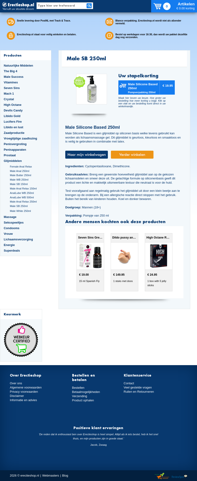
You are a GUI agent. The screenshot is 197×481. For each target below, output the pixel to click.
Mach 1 (9, 93)
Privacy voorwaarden (24, 391)
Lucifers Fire (13, 121)
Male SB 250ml (19, 206)
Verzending (79, 396)
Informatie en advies (23, 400)
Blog (65, 475)
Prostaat (10, 155)
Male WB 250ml (19, 179)
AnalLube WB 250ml (22, 193)
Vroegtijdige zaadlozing (20, 138)
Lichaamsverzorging (18, 239)
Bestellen (78, 387)
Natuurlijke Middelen (18, 65)
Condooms (11, 228)
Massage (10, 217)
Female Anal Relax (21, 166)
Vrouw (8, 233)
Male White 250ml (20, 211)
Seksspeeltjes (14, 222)
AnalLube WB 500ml (22, 197)
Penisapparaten (15, 149)
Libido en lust (13, 127)
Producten (13, 55)
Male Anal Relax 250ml (23, 201)
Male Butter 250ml (20, 175)
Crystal (9, 99)
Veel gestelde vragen (138, 387)
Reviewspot (179, 476)
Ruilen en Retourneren (139, 391)
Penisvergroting (15, 144)
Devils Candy (13, 110)
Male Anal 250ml (19, 171)
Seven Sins (12, 88)
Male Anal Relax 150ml (23, 188)
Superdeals (12, 250)
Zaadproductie (14, 133)
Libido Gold (12, 116)
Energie (9, 245)
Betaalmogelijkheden (86, 392)
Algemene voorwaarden (26, 387)
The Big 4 (10, 71)
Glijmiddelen (13, 161)
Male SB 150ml (19, 184)
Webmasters (50, 475)
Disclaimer (17, 396)
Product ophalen (83, 400)
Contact (129, 383)
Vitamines (11, 82)
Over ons (16, 383)
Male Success (13, 76)
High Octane (13, 105)
